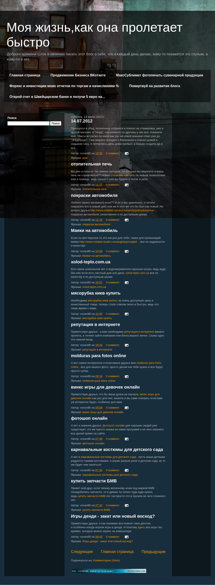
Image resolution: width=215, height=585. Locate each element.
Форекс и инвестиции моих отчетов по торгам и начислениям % (64, 86)
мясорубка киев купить (96, 293)
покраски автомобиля (94, 195)
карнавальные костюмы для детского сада (117, 449)
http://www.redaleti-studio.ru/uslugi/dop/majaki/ (108, 241)
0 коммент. (113, 153)
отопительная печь (91, 164)
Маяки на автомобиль (94, 230)
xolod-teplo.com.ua (90, 261)
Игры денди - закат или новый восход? (113, 516)
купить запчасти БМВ (94, 480)
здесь (141, 527)
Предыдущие (153, 551)
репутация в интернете (95, 324)
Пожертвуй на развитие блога (154, 86)
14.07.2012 (81, 121)
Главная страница (24, 75)
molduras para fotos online (98, 355)
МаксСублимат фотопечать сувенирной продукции (159, 75)
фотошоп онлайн (89, 418)
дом (85, 157)
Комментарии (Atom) (106, 560)
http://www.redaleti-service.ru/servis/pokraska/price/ (122, 210)
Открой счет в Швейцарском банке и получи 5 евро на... (57, 97)
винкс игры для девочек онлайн (105, 387)
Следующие (82, 551)
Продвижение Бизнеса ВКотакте (78, 75)
